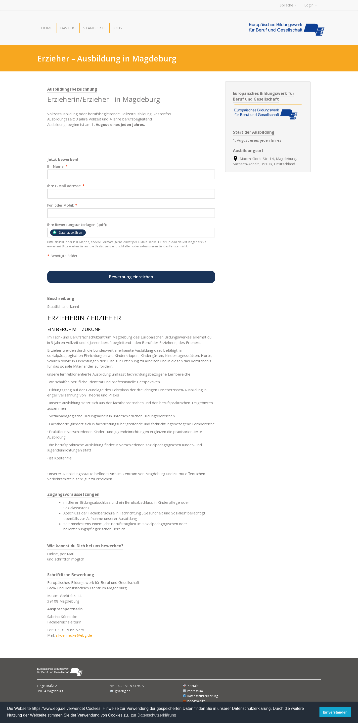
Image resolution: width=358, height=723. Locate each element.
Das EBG (68, 27)
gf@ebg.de (122, 691)
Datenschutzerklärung (200, 696)
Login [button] (310, 4)
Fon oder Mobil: (62, 205)
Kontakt (190, 686)
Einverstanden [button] (335, 712)
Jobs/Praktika (194, 701)
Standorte (94, 27)
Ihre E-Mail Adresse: (66, 186)
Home (46, 27)
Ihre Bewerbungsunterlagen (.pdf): (77, 224)
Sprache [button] (288, 4)
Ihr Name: (57, 166)
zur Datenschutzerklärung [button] (153, 715)
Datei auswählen (67, 232)
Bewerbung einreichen (131, 276)
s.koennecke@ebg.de (74, 635)
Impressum (193, 691)
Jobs (117, 27)
